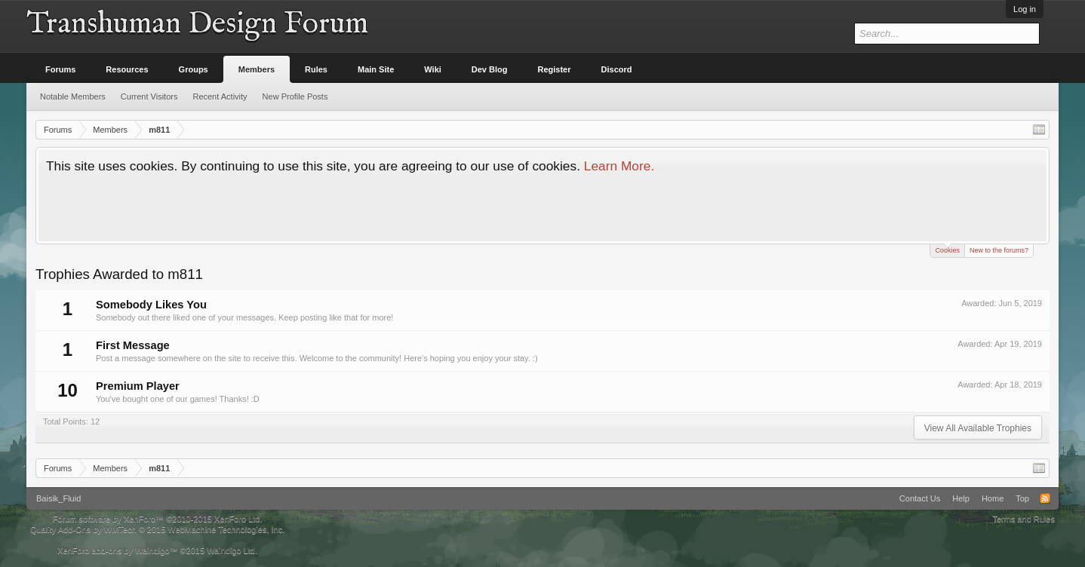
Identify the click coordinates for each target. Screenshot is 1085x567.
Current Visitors (149, 96)
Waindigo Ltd (231, 550)
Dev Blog (490, 69)
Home (993, 498)
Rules (316, 69)
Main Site (376, 69)
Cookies (947, 249)
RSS (1045, 498)
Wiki (432, 69)
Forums (60, 69)
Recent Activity (219, 96)
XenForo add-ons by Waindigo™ (117, 550)
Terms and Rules (1023, 518)
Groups (193, 69)
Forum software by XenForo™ (158, 518)
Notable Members (73, 96)
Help (961, 498)
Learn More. (619, 165)
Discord (616, 69)
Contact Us (919, 498)
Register (554, 69)
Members (256, 69)
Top (1022, 498)
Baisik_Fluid (58, 498)
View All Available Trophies (977, 428)
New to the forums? (999, 250)
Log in (1024, 9)
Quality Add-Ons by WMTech (157, 529)
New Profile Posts (295, 96)
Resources (127, 69)
